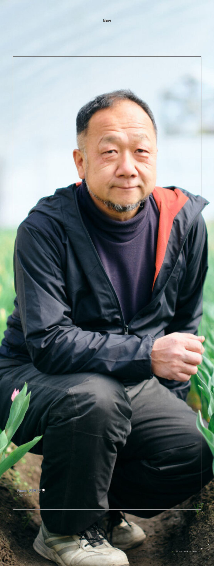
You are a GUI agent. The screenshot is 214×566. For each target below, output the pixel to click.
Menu (107, 20)
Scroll (208, 546)
